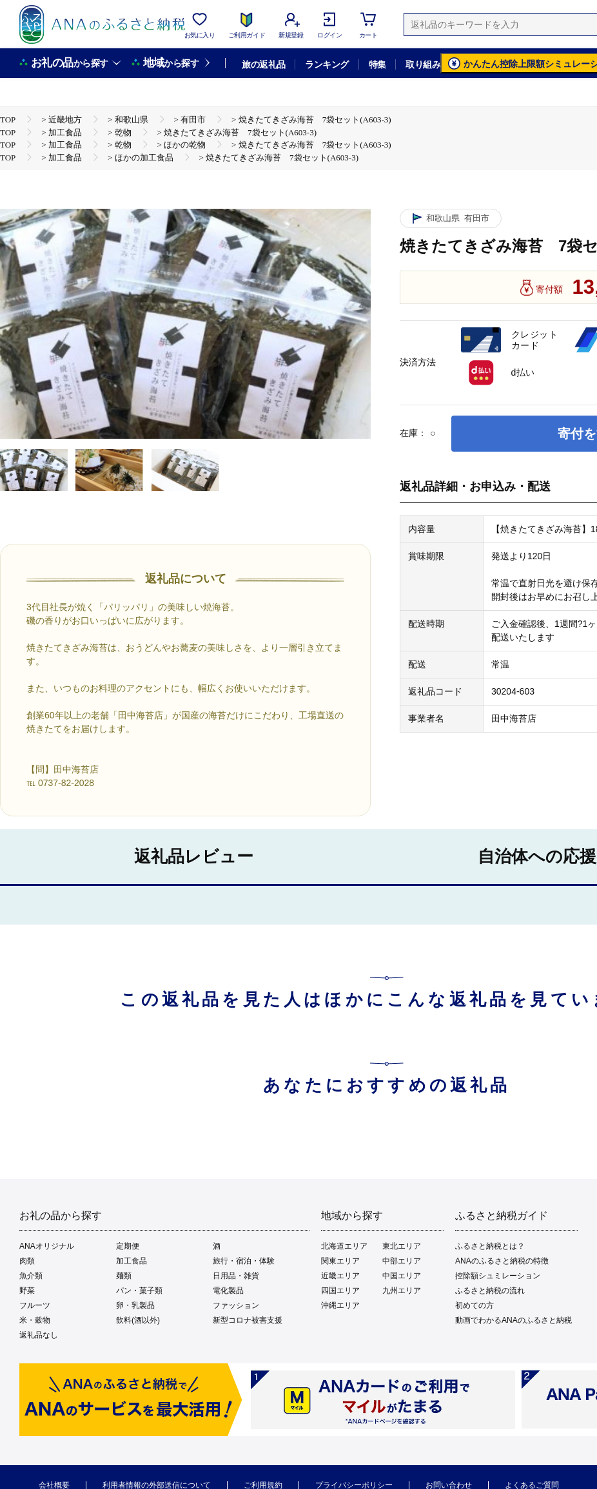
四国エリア (340, 1290)
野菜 (27, 1290)
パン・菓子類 (139, 1290)
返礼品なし (38, 1335)
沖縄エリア (340, 1305)
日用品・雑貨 (236, 1275)
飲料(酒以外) (138, 1320)
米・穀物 (34, 1320)
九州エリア (401, 1290)
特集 (377, 64)
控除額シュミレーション (497, 1275)
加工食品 (131, 1260)
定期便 (127, 1246)
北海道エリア (344, 1246)
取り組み (423, 64)
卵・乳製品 (135, 1305)
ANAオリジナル (46, 1246)
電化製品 (228, 1290)
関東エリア (340, 1260)
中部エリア (401, 1260)
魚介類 (31, 1275)
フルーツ (34, 1305)
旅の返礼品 (263, 64)
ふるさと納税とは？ (490, 1246)
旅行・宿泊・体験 (244, 1260)
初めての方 (474, 1305)
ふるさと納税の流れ (490, 1290)
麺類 (124, 1275)
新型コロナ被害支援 (247, 1320)
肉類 (27, 1260)
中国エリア (401, 1275)
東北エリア (401, 1246)
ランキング (326, 64)
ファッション (236, 1305)
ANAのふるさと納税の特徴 (502, 1260)
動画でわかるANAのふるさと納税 (513, 1320)
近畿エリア (340, 1275)
